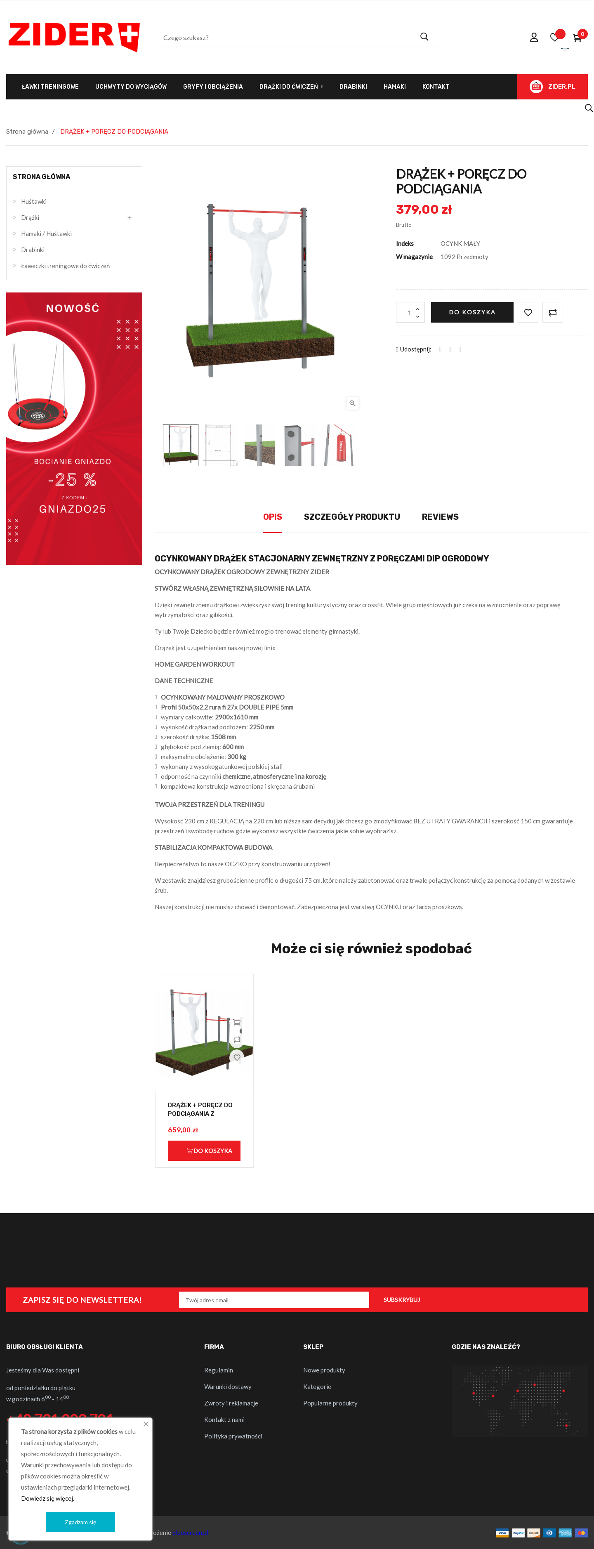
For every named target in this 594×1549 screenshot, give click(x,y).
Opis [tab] (272, 517)
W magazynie (414, 256)
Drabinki (33, 249)
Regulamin (218, 1370)
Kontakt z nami (224, 1419)
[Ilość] (410, 312)
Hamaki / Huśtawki (46, 233)
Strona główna (41, 177)
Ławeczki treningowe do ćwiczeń (65, 265)
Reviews (440, 517)
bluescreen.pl (190, 1532)
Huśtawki (34, 201)
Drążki (30, 217)
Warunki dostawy (228, 1386)
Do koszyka (472, 312)
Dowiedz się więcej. (47, 1498)
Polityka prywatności (233, 1436)
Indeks (405, 243)
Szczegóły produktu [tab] (352, 517)
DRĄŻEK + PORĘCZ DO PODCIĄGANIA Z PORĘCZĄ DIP (200, 1114)
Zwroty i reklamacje (231, 1403)
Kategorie (317, 1386)
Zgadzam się (80, 1521)
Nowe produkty (324, 1370)
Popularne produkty (330, 1403)
